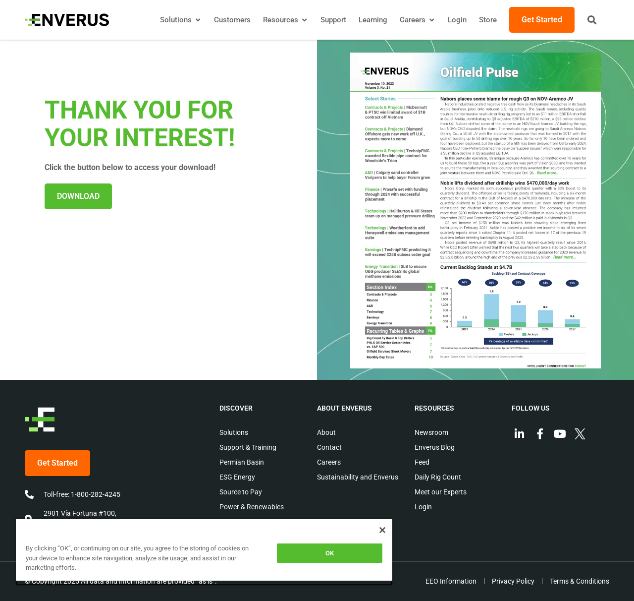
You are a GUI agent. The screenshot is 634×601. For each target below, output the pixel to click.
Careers (329, 462)
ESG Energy (237, 477)
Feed (422, 462)
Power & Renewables (251, 507)
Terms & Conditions (579, 581)
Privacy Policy (513, 581)
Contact (329, 447)
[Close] (382, 530)
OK (329, 553)
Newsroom (431, 432)
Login (423, 507)
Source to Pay (240, 492)
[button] (591, 19)
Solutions (233, 432)
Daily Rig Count (438, 477)
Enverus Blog (435, 447)
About (326, 432)
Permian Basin (241, 462)
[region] (204, 551)
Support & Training (247, 447)
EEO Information (450, 581)
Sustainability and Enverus (357, 477)
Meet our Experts (441, 492)
